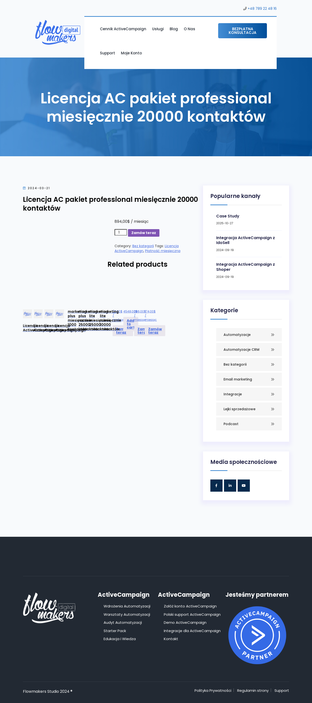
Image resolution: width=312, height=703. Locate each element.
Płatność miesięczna (162, 250)
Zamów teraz (143, 232)
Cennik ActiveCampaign (123, 28)
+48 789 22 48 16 (262, 8)
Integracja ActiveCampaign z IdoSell (245, 240)
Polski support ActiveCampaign (192, 614)
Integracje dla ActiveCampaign (192, 630)
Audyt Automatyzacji (123, 622)
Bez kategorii (143, 246)
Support (107, 53)
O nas (189, 28)
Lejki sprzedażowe (239, 409)
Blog (174, 28)
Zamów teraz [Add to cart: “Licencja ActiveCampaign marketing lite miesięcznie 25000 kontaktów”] (144, 331)
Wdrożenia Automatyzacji (127, 606)
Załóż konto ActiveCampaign (190, 606)
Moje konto (131, 53)
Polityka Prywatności (213, 690)
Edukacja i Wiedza (120, 638)
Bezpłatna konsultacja (242, 30)
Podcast (231, 423)
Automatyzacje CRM (241, 349)
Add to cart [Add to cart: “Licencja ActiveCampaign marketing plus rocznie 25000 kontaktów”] (131, 324)
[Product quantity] (121, 232)
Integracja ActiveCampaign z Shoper (245, 267)
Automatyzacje (237, 334)
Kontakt (171, 638)
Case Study (227, 216)
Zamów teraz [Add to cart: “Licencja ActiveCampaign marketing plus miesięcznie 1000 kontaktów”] (123, 331)
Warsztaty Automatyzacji (127, 614)
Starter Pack (115, 630)
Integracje (233, 394)
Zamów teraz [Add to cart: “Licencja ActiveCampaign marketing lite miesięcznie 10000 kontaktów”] (155, 331)
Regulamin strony (253, 690)
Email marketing (238, 379)
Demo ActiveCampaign (185, 622)
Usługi (158, 28)
